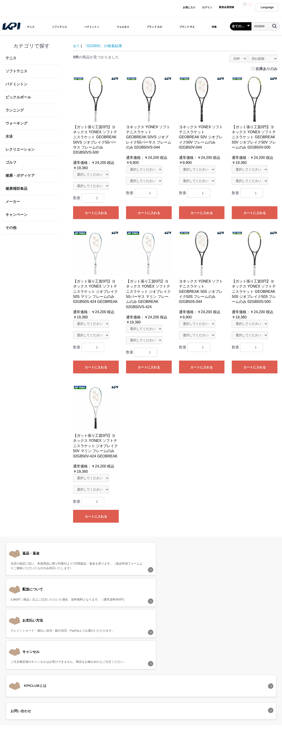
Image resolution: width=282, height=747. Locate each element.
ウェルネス (123, 26)
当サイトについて (88, 680)
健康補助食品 (16, 188)
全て (76, 46)
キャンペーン (16, 215)
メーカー (12, 202)
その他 (10, 228)
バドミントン (91, 26)
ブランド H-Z (186, 26)
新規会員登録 (226, 7)
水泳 (9, 136)
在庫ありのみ (266, 69)
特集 (214, 26)
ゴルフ (10, 162)
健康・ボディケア (20, 175)
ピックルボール (18, 97)
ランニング (14, 110)
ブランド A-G (154, 26)
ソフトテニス (59, 26)
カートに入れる (96, 213)
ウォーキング (16, 123)
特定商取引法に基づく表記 (163, 680)
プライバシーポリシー (122, 680)
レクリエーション (20, 149)
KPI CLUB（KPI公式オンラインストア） (141, 700)
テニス (30, 26)
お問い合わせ (197, 680)
